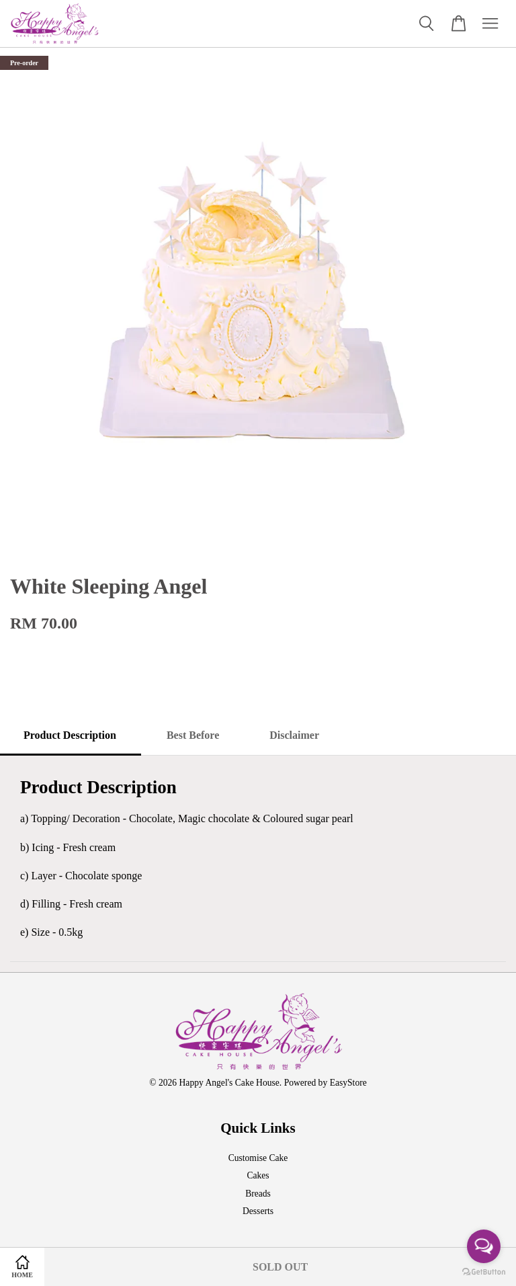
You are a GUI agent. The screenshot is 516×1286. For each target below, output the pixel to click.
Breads (258, 1194)
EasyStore (348, 1083)
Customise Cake (258, 1158)
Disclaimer (294, 735)
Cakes (258, 1175)
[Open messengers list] (484, 1246)
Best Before (193, 735)
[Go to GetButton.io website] (483, 1272)
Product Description (70, 735)
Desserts (258, 1211)
